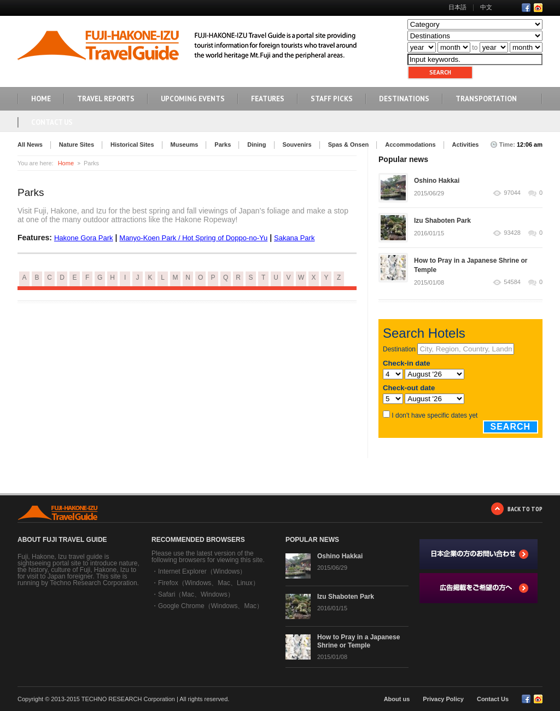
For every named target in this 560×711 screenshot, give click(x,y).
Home (66, 163)
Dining (256, 144)
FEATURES (267, 98)
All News (30, 144)
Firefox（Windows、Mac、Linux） (208, 583)
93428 (512, 233)
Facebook (526, 7)
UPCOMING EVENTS (193, 98)
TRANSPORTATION (486, 98)
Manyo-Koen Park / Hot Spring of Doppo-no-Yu (193, 238)
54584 (512, 282)
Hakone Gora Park (83, 238)
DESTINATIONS (404, 98)
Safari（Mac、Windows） (196, 594)
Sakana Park (294, 238)
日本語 (457, 7)
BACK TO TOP (525, 509)
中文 (486, 7)
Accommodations (410, 144)
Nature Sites (76, 144)
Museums (185, 144)
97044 (512, 193)
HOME (41, 98)
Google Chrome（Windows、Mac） (210, 606)
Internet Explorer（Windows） (202, 571)
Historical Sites (132, 144)
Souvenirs (297, 144)
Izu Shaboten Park (442, 220)
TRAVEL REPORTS (106, 98)
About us (397, 699)
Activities (465, 144)
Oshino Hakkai (436, 180)
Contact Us (52, 122)
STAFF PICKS (332, 98)
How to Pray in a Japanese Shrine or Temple (358, 641)
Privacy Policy (443, 699)
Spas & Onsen (348, 144)
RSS (538, 7)
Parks (222, 144)
